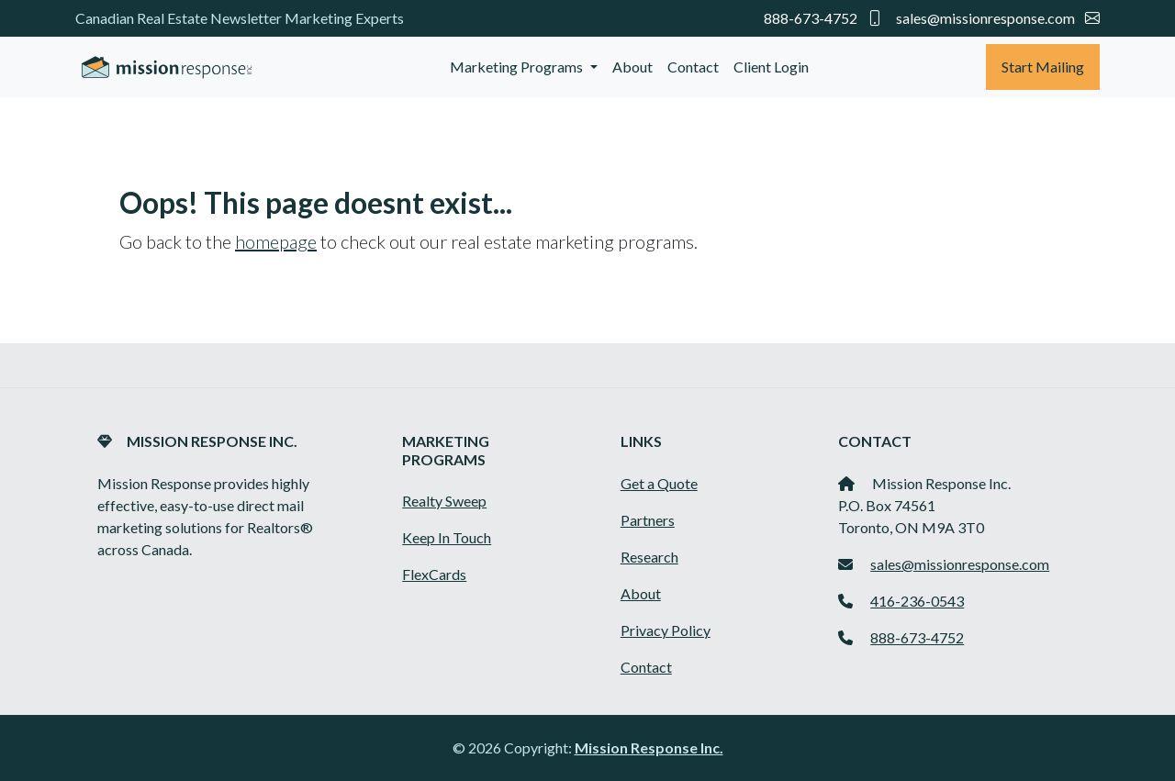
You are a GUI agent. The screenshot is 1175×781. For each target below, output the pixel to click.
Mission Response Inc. (649, 747)
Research (649, 556)
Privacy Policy (666, 630)
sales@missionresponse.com (998, 18)
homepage (276, 241)
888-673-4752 (824, 18)
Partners (648, 520)
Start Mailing (1043, 66)
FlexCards (434, 574)
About (632, 66)
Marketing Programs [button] (518, 66)
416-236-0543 (917, 600)
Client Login (771, 66)
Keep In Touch (446, 537)
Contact (693, 66)
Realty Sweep (444, 500)
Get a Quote (659, 483)
